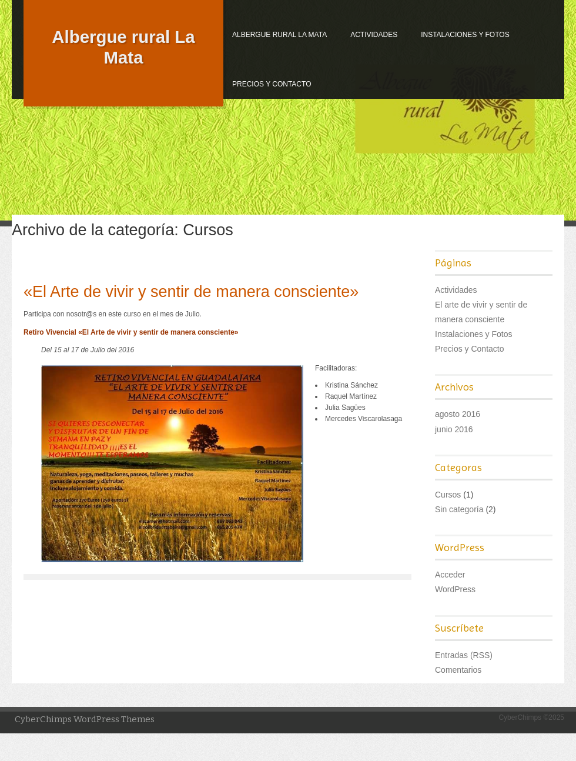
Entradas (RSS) (464, 655)
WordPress (455, 589)
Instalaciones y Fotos (465, 35)
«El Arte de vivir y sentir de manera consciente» (191, 292)
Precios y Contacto (271, 84)
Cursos (448, 494)
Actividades (373, 35)
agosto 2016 (457, 414)
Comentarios (458, 670)
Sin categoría (459, 509)
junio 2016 (454, 429)
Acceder (450, 574)
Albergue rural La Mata (279, 35)
